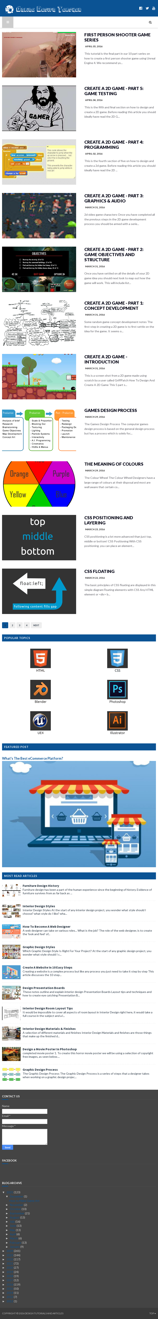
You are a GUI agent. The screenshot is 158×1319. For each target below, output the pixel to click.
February (16, 1242)
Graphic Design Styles (39, 947)
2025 (10, 1192)
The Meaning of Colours (113, 463)
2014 (10, 1292)
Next (36, 625)
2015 (10, 1288)
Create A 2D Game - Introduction (105, 359)
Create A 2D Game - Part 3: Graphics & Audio (113, 198)
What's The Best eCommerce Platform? (32, 758)
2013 (10, 1297)
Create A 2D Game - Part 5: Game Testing (113, 91)
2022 (10, 1259)
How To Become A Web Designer (46, 926)
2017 (10, 1280)
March (14, 1238)
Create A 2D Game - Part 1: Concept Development (113, 305)
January (15, 1246)
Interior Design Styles (39, 906)
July (12, 1221)
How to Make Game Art (24, 1200)
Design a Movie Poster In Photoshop (50, 1049)
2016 (10, 1284)
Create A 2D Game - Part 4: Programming (113, 144)
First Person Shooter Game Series (117, 37)
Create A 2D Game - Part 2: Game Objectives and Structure (113, 254)
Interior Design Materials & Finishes (49, 1029)
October (16, 1209)
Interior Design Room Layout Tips (48, 1008)
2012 (10, 1301)
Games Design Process (110, 410)
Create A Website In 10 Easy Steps (47, 967)
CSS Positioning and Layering (108, 520)
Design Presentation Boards (44, 988)
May (13, 1230)
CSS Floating (99, 571)
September (17, 1213)
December (17, 1196)
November (17, 1205)
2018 (10, 1276)
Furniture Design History (41, 886)
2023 (10, 1255)
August (15, 1217)
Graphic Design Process (40, 1069)
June (13, 1225)
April (13, 1234)
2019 (10, 1272)
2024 (10, 1251)
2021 (10, 1263)
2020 (10, 1267)
